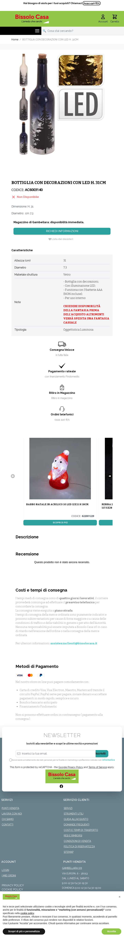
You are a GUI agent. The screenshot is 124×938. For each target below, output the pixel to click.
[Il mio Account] (103, 19)
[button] (119, 897)
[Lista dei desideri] (60, 239)
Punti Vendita (10, 808)
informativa (108, 760)
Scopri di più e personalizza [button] (24, 931)
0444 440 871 (92, 3)
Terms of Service (97, 767)
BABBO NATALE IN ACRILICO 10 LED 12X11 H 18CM (57, 504)
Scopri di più (60, 522)
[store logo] (32, 19)
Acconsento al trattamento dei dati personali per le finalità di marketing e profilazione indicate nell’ (63, 760)
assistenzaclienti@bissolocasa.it (73, 643)
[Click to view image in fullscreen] (62, 104)
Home (14, 39)
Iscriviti (101, 753)
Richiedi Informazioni (62, 231)
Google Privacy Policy (70, 767)
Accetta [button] (111, 931)
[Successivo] (110, 476)
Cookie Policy (12, 889)
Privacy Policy (13, 885)
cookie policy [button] (27, 913)
